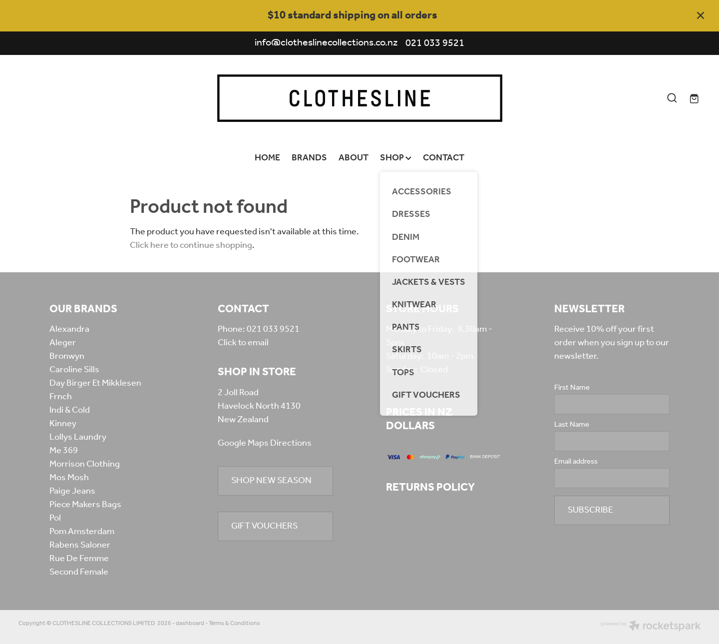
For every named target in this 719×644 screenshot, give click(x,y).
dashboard (190, 623)
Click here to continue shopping (191, 245)
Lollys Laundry (77, 437)
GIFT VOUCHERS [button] (264, 526)
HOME (267, 157)
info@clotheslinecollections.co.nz (326, 43)
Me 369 (63, 450)
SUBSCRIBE (590, 510)
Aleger (62, 342)
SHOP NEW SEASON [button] (271, 480)
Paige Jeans (72, 491)
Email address (576, 462)
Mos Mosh (69, 477)
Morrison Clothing (84, 464)
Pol (55, 518)
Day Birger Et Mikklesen (95, 383)
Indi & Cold (69, 410)
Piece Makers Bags (85, 504)
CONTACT (443, 157)
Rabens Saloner (79, 545)
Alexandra (69, 329)
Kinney (62, 423)
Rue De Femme (79, 558)
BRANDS (309, 157)
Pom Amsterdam (81, 531)
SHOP (395, 157)
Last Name (571, 425)
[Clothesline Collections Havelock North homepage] (359, 98)
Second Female (78, 572)
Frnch (60, 396)
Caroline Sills (74, 369)
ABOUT (353, 157)
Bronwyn (66, 356)
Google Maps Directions (265, 443)
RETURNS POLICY (430, 487)
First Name (572, 388)
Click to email (243, 342)
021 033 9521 (273, 329)
